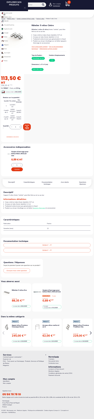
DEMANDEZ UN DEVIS (12, 137)
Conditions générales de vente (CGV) (60, 371)
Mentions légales (53, 369)
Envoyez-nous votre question (17, 269)
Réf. (2, 88)
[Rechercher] (33, 4)
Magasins (6, 363)
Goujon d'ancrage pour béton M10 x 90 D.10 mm (19, 154)
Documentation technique (47, 182)
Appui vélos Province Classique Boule (20, 324)
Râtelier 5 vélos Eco (19, 288)
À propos (51, 357)
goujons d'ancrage (39, 206)
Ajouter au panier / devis (27, 127)
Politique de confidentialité (35, 408)
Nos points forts (53, 359)
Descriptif (11, 182)
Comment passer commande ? (12, 355)
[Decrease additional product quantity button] (14, 165)
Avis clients (65, 182)
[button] (90, 331)
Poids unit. (13, 88)
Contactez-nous (53, 361)
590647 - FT (47, 243)
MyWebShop (12, 410)
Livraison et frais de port (56, 367)
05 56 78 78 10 (11, 392)
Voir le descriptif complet (40, 47)
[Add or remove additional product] (17, 165)
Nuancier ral (7, 357)
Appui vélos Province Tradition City (81, 324)
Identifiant (6, 379)
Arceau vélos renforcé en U (50, 324)
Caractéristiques (29, 182)
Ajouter (17, 169)
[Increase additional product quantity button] (21, 165)
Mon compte (7, 381)
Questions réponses (83, 182)
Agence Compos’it (54, 408)
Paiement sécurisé (54, 373)
